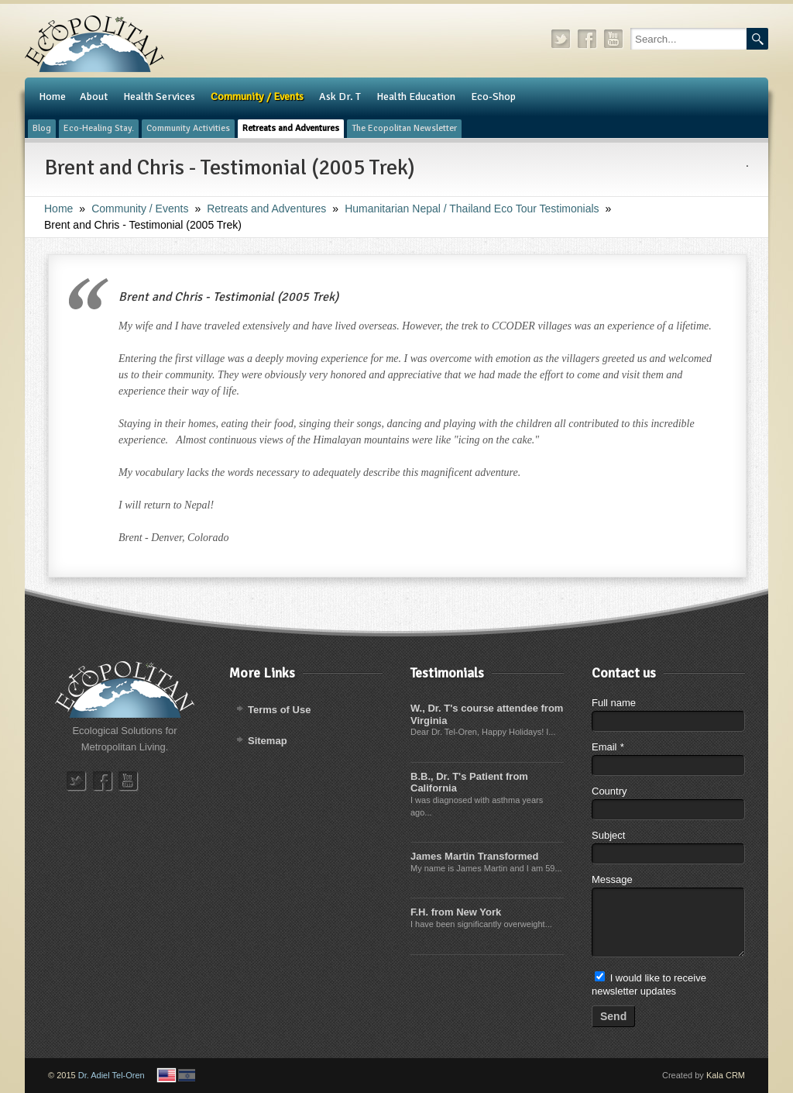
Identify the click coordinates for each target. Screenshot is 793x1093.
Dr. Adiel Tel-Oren (111, 1075)
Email (607, 747)
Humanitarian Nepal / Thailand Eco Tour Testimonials (472, 208)
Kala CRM (725, 1075)
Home (58, 208)
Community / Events (139, 208)
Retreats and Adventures (266, 208)
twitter (561, 39)
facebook (587, 39)
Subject (608, 835)
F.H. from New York (455, 912)
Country (609, 791)
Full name (614, 703)
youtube (614, 39)
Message (612, 879)
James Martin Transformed (474, 856)
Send (613, 1016)
